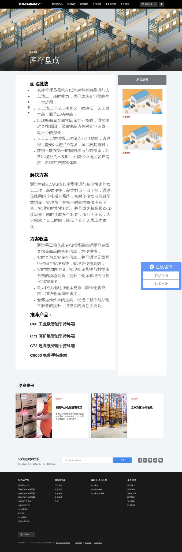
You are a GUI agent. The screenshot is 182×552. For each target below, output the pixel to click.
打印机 (21, 513)
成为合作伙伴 (96, 489)
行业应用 (71, 4)
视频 (56, 501)
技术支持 (58, 489)
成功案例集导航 (97, 493)
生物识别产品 (23, 505)
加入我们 (131, 501)
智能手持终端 (23, 485)
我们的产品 (57, 6)
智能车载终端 (23, 521)
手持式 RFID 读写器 (26, 489)
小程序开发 (98, 542)
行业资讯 (131, 505)
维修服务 (58, 493)
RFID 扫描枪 (23, 509)
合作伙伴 (96, 4)
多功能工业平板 (24, 501)
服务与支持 (110, 4)
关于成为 (131, 485)
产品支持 (58, 485)
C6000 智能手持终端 (48, 355)
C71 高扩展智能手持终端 (52, 336)
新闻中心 (131, 489)
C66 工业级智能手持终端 (52, 324)
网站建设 (88, 542)
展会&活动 (131, 493)
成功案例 (84, 4)
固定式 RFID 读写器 (26, 497)
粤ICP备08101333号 (63, 542)
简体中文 (149, 4)
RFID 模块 (22, 517)
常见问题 (58, 497)
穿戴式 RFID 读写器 (26, 493)
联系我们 (131, 497)
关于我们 (124, 4)
